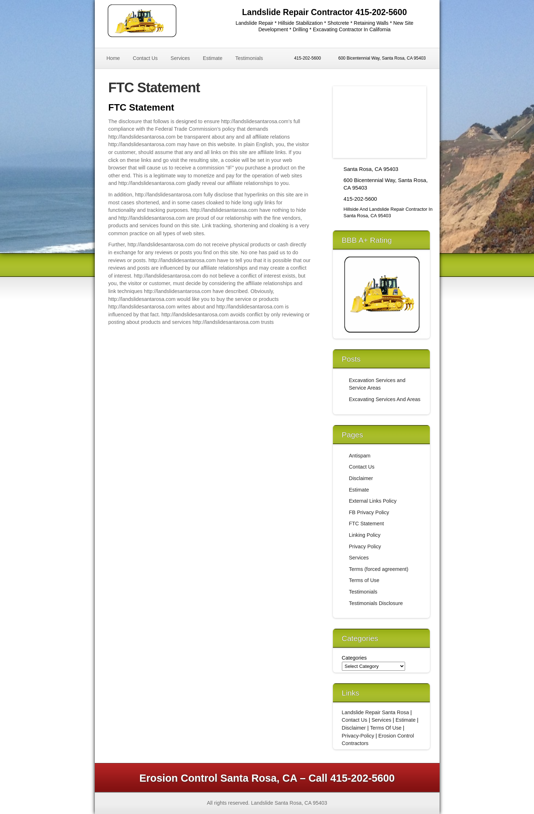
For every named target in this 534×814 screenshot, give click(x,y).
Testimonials (249, 58)
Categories (354, 658)
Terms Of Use (385, 728)
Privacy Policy (365, 546)
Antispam (360, 456)
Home (113, 58)
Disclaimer (361, 478)
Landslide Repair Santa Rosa (375, 712)
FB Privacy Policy (369, 512)
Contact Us (145, 58)
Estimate (212, 58)
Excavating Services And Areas (385, 399)
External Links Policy (373, 501)
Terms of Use (364, 580)
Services (180, 58)
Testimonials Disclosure (376, 603)
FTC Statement (366, 523)
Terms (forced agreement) (379, 569)
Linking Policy (365, 535)
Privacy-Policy (358, 736)
